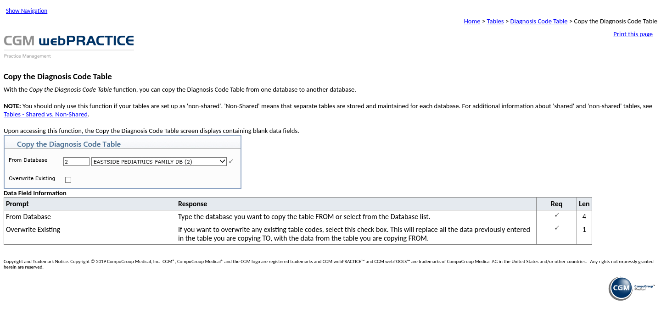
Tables (495, 21)
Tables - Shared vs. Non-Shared (46, 114)
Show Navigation (26, 11)
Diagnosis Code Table (539, 21)
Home (472, 21)
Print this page (633, 34)
